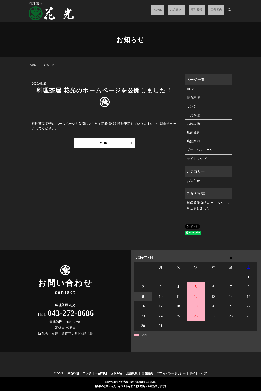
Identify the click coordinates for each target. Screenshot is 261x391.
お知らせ (193, 181)
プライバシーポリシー (203, 150)
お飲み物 (193, 123)
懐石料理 (193, 97)
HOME (170, 11)
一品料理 (193, 115)
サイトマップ (196, 158)
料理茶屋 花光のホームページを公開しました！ (104, 90)
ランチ (192, 106)
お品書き (185, 11)
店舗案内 (218, 11)
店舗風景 (203, 11)
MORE (105, 143)
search (229, 11)
